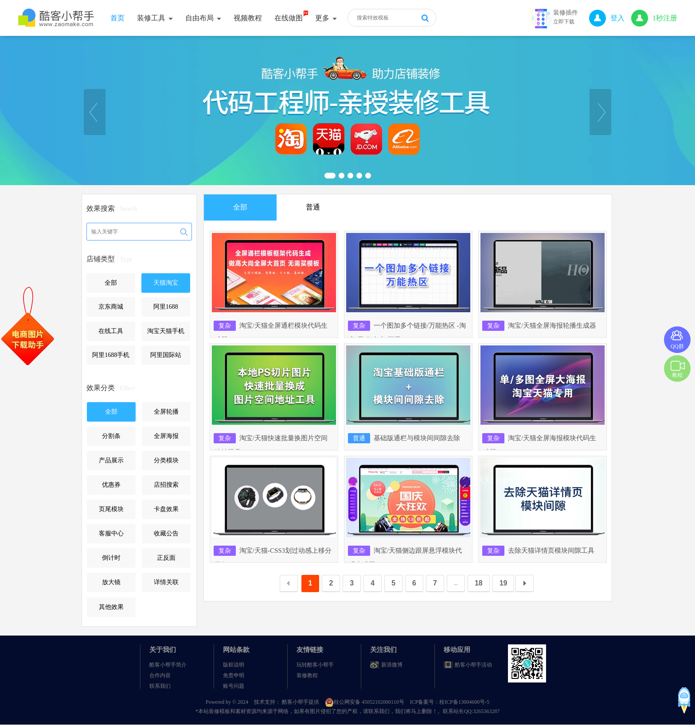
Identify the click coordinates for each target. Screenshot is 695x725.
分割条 (111, 436)
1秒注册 (654, 18)
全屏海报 (166, 436)
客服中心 (111, 533)
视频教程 (248, 18)
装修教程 (307, 675)
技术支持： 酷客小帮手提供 (287, 702)
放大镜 (111, 582)
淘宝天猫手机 (165, 331)
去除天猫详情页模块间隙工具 (538, 550)
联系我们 (160, 686)
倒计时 (111, 557)
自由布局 (203, 18)
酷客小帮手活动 (473, 665)
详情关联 (166, 582)
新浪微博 (391, 665)
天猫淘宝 (165, 282)
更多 (326, 18)
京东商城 (110, 306)
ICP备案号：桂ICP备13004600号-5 (449, 702)
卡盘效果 (166, 509)
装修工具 (155, 18)
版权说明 (233, 665)
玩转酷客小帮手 (315, 665)
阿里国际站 (165, 355)
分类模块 (166, 460)
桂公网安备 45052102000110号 (365, 702)
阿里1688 (165, 306)
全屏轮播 (166, 411)
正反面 (166, 557)
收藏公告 (166, 533)
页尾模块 (111, 509)
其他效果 (111, 607)
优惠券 (111, 484)
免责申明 (233, 675)
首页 (117, 18)
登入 (607, 18)
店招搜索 (166, 484)
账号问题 (233, 686)
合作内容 (160, 675)
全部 (111, 282)
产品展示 (111, 460)
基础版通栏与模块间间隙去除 (404, 438)
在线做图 (288, 18)
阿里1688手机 (110, 355)
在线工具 (110, 331)
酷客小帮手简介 (168, 665)
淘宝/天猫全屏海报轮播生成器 (539, 325)
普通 (313, 207)
